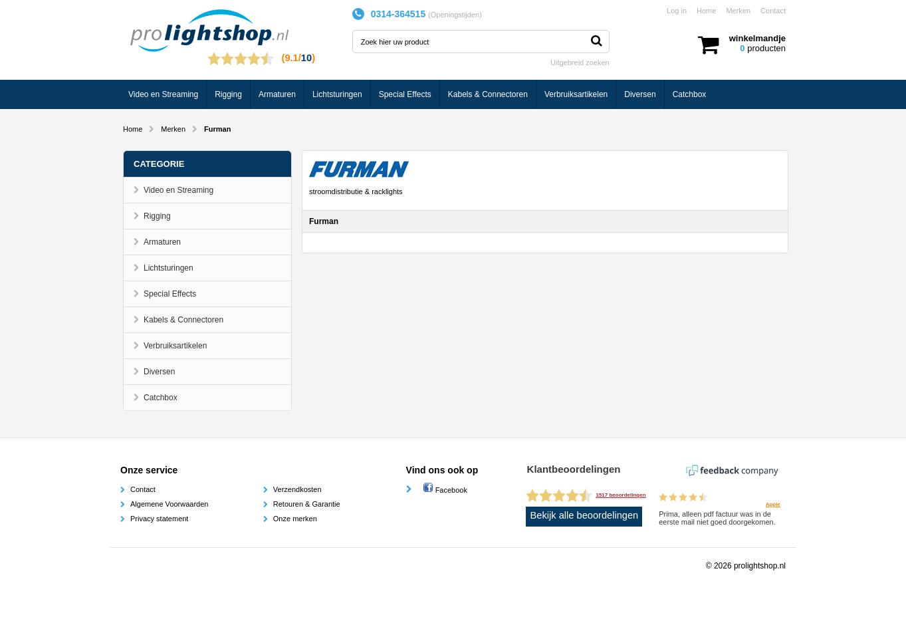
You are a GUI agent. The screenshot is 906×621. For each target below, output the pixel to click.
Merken (738, 11)
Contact (773, 11)
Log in (677, 11)
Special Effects (405, 94)
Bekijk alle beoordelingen (584, 515)
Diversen (639, 94)
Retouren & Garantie (306, 504)
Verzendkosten (297, 489)
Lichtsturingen (337, 94)
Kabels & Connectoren (488, 94)
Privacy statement (159, 519)
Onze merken (295, 519)
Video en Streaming (163, 94)
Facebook (445, 490)
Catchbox (690, 94)
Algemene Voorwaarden (169, 504)
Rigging (228, 94)
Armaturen (277, 94)
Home (706, 11)
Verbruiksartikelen (576, 94)
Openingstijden (455, 15)
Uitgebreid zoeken (580, 62)
